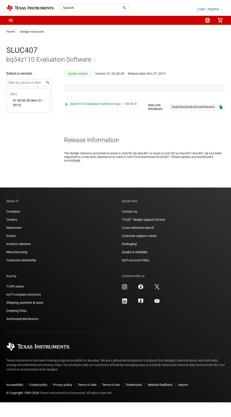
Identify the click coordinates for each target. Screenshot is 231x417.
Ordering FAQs (16, 325)
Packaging (129, 258)
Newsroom (14, 242)
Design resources (32, 31)
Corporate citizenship (21, 275)
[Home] (30, 8)
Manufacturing (16, 267)
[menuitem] (207, 20)
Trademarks (133, 399)
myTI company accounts (23, 309)
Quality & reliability (135, 267)
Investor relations (18, 258)
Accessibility (14, 399)
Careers (11, 234)
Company (13, 226)
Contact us (129, 226)
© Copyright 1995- (22, 407)
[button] (11, 20)
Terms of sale (87, 399)
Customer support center (139, 250)
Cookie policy (38, 399)
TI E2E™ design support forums (143, 234)
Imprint (183, 399)
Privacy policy (62, 399)
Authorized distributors (22, 333)
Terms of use (111, 399)
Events (11, 250)
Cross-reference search (138, 242)
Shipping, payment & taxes (24, 317)
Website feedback (160, 399)
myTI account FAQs (135, 275)
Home (10, 31)
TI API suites (15, 301)
